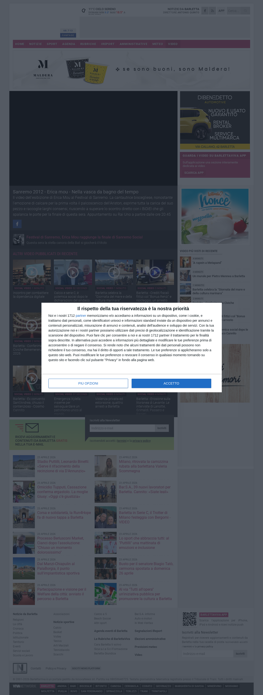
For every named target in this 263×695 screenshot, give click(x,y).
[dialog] (131, 347)
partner (81, 315)
